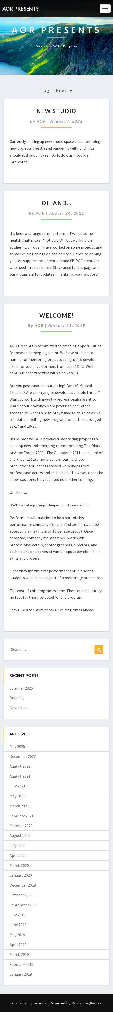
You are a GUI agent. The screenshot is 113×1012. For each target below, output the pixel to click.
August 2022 (20, 766)
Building (17, 697)
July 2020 (17, 845)
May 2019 (17, 934)
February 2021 (21, 815)
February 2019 (21, 964)
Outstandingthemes (86, 1003)
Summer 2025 (21, 688)
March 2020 (19, 865)
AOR (41, 121)
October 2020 (21, 825)
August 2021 (20, 776)
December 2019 (23, 885)
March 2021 (19, 805)
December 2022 (23, 756)
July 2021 (17, 785)
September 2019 (24, 904)
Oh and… (57, 203)
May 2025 (17, 746)
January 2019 (21, 974)
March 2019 (19, 954)
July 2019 (17, 914)
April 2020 (18, 855)
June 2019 (18, 924)
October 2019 (21, 894)
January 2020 (21, 875)
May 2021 (17, 795)
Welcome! (56, 315)
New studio (56, 111)
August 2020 (20, 835)
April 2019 (18, 944)
